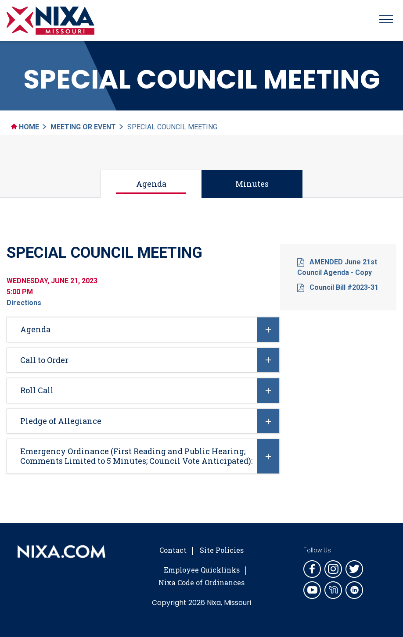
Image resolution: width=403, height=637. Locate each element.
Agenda (151, 183)
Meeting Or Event (83, 127)
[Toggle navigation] (386, 20)
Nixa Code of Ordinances (201, 582)
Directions (24, 303)
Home (25, 127)
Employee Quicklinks (202, 569)
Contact (173, 550)
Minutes (252, 183)
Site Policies (222, 550)
